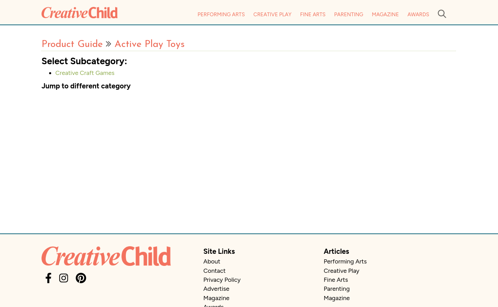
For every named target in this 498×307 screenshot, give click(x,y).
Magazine (385, 14)
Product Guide (72, 44)
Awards (418, 14)
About (211, 261)
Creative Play (272, 14)
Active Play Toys (149, 44)
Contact (214, 270)
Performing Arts (221, 14)
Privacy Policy (222, 279)
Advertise (216, 288)
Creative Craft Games (84, 72)
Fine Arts (312, 14)
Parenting (348, 14)
